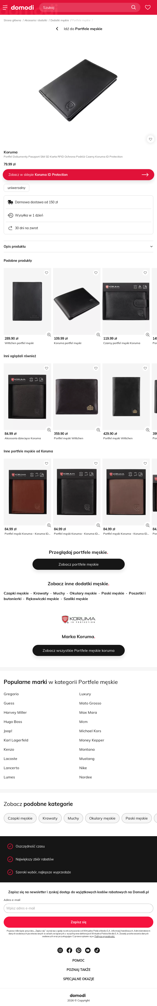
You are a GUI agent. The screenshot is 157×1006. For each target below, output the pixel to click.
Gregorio (11, 694)
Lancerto (11, 767)
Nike (83, 767)
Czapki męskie (16, 593)
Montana (87, 749)
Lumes (9, 777)
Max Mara (88, 712)
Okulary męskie (83, 593)
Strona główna (12, 20)
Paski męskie (112, 593)
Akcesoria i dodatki (35, 20)
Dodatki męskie (59, 20)
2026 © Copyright (78, 1000)
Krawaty (41, 593)
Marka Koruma (78, 636)
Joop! (8, 731)
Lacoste (10, 758)
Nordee (85, 777)
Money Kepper (91, 740)
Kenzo (9, 749)
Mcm (83, 721)
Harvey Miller (15, 712)
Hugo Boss (13, 721)
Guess (9, 703)
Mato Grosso (90, 703)
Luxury (85, 694)
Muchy (59, 593)
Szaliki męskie (76, 598)
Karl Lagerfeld (16, 740)
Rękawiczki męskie (42, 598)
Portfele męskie (81, 20)
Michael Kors (90, 731)
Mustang (87, 758)
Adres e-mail (12, 900)
